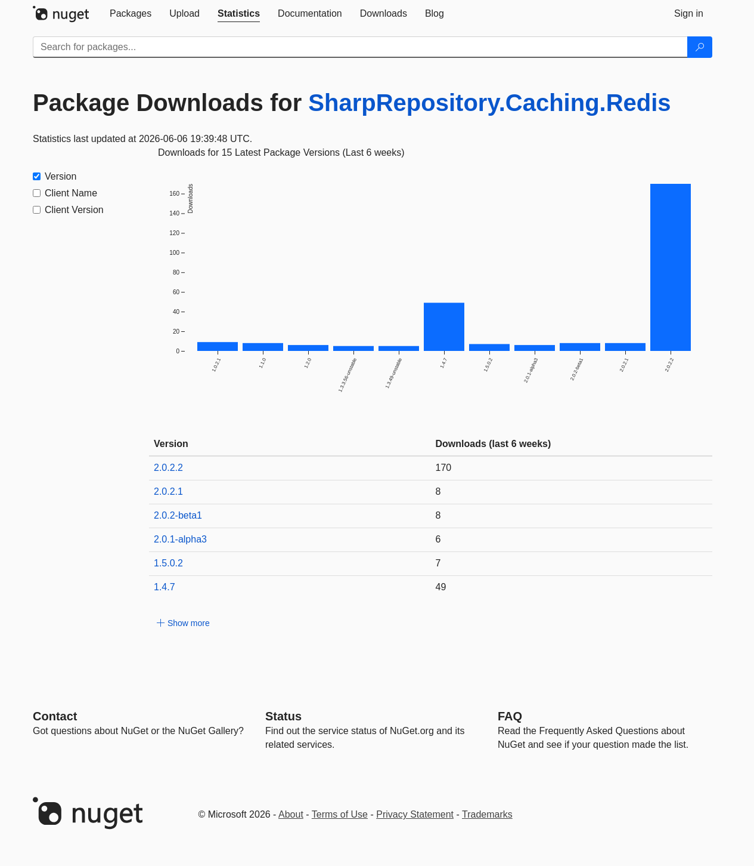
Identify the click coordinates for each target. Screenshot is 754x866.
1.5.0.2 (168, 563)
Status (283, 716)
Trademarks (487, 814)
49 (441, 587)
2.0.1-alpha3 (180, 539)
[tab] (130, 14)
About (290, 814)
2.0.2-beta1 (178, 515)
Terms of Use (340, 814)
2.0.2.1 (168, 491)
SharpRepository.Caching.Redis (489, 103)
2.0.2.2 (168, 468)
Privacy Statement (415, 814)
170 (444, 468)
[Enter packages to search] (360, 47)
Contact (55, 716)
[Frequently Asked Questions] (510, 716)
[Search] (699, 47)
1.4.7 (164, 587)
